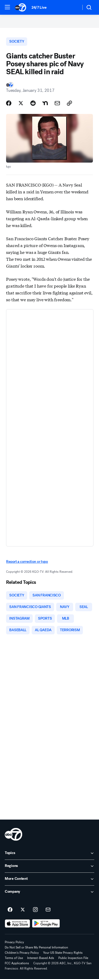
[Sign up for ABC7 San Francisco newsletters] (48, 910)
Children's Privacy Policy (22, 952)
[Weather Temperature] (72, 7)
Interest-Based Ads (40, 958)
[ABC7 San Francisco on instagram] (35, 910)
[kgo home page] (13, 834)
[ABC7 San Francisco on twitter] (22, 910)
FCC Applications (17, 963)
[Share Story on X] (20, 103)
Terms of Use (14, 958)
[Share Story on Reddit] (33, 103)
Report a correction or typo (27, 561)
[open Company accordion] (49, 892)
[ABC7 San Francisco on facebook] (10, 910)
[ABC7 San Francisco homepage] (20, 7)
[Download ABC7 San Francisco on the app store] (17, 923)
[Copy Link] (69, 103)
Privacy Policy (14, 942)
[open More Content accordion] (49, 879)
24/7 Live (38, 7)
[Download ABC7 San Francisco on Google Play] (46, 923)
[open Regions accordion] (49, 866)
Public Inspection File (73, 958)
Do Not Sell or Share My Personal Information (36, 947)
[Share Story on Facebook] (8, 103)
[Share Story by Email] (57, 103)
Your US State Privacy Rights (63, 952)
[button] (7, 7)
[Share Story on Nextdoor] (45, 103)
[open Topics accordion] (49, 853)
